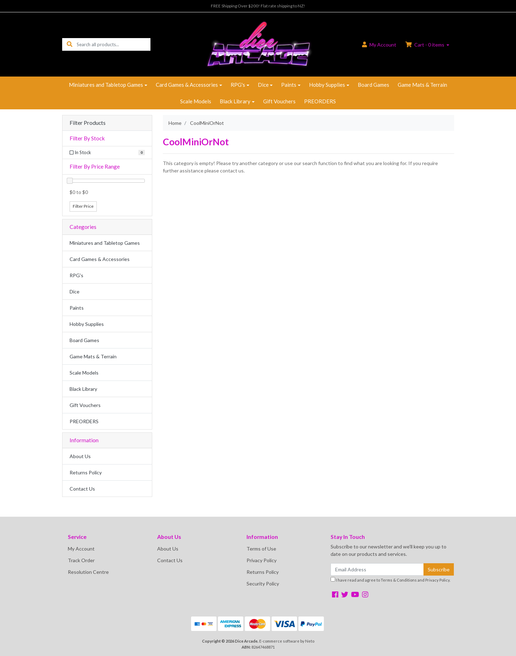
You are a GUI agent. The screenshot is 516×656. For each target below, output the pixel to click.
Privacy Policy (262, 560)
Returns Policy (86, 472)
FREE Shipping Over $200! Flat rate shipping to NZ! (258, 5)
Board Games (373, 84)
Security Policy (263, 584)
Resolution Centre (88, 572)
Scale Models (195, 101)
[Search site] (69, 44)
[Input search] (113, 44)
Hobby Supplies (327, 84)
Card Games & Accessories (187, 84)
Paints (288, 84)
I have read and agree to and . (390, 579)
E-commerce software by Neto (286, 641)
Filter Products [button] (88, 123)
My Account (81, 549)
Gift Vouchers (279, 101)
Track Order (81, 560)
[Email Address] (377, 569)
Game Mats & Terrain (422, 84)
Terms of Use (261, 549)
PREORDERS (320, 101)
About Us (80, 456)
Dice (263, 84)
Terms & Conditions (399, 580)
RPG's (238, 84)
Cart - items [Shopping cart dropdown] (425, 45)
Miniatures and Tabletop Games (106, 84)
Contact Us (82, 489)
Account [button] (379, 45)
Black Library (235, 101)
